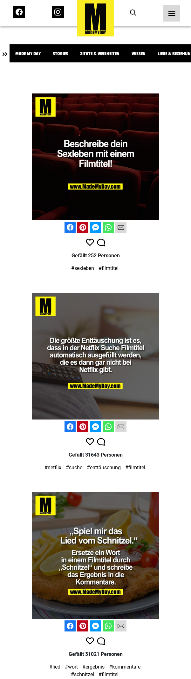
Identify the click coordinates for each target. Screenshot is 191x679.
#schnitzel (82, 674)
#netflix (52, 467)
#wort (71, 667)
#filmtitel (109, 268)
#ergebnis (93, 667)
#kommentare (124, 667)
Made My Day (28, 53)
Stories (60, 53)
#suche (74, 467)
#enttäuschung (104, 467)
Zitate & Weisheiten (99, 53)
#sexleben (82, 268)
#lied (54, 667)
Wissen (139, 53)
